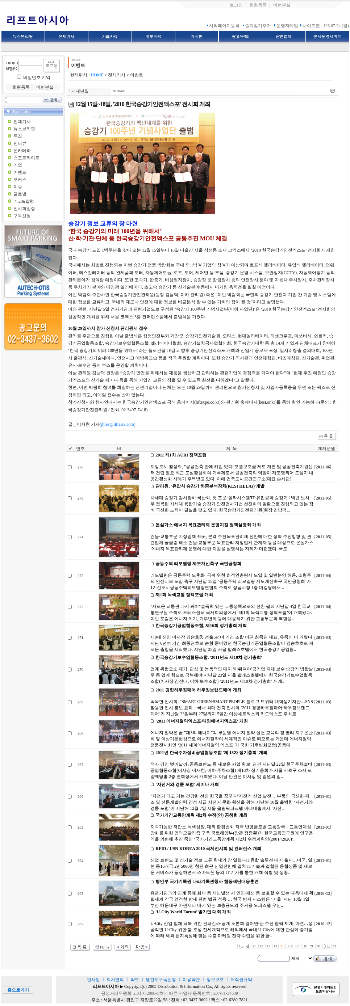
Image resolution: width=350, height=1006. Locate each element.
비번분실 (282, 5)
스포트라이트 (26, 157)
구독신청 (22, 215)
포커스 (19, 179)
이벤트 (19, 172)
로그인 (236, 5)
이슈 (17, 186)
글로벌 (19, 194)
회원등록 (258, 5)
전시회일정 (24, 208)
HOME (97, 74)
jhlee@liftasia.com (117, 424)
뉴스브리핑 (24, 128)
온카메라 (22, 150)
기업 (17, 165)
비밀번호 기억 (36, 77)
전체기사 (22, 121)
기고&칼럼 (23, 201)
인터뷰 (19, 143)
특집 (17, 136)
